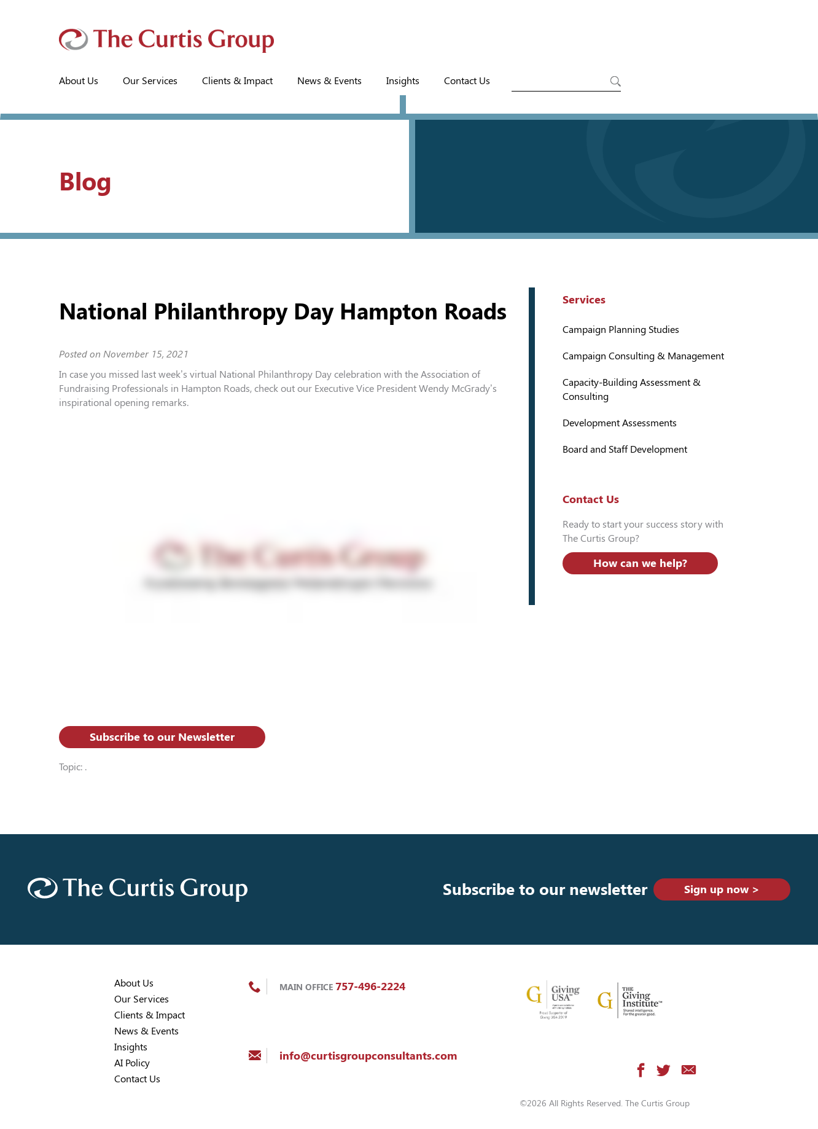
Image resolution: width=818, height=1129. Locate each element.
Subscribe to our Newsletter (162, 736)
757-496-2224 (370, 986)
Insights (402, 81)
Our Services (150, 81)
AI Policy (132, 1063)
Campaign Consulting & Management (643, 356)
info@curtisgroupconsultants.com (368, 1055)
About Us (78, 81)
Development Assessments (620, 423)
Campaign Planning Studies (621, 329)
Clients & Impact (237, 81)
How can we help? (640, 563)
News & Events (329, 81)
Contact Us (467, 81)
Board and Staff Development (625, 449)
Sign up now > (722, 889)
